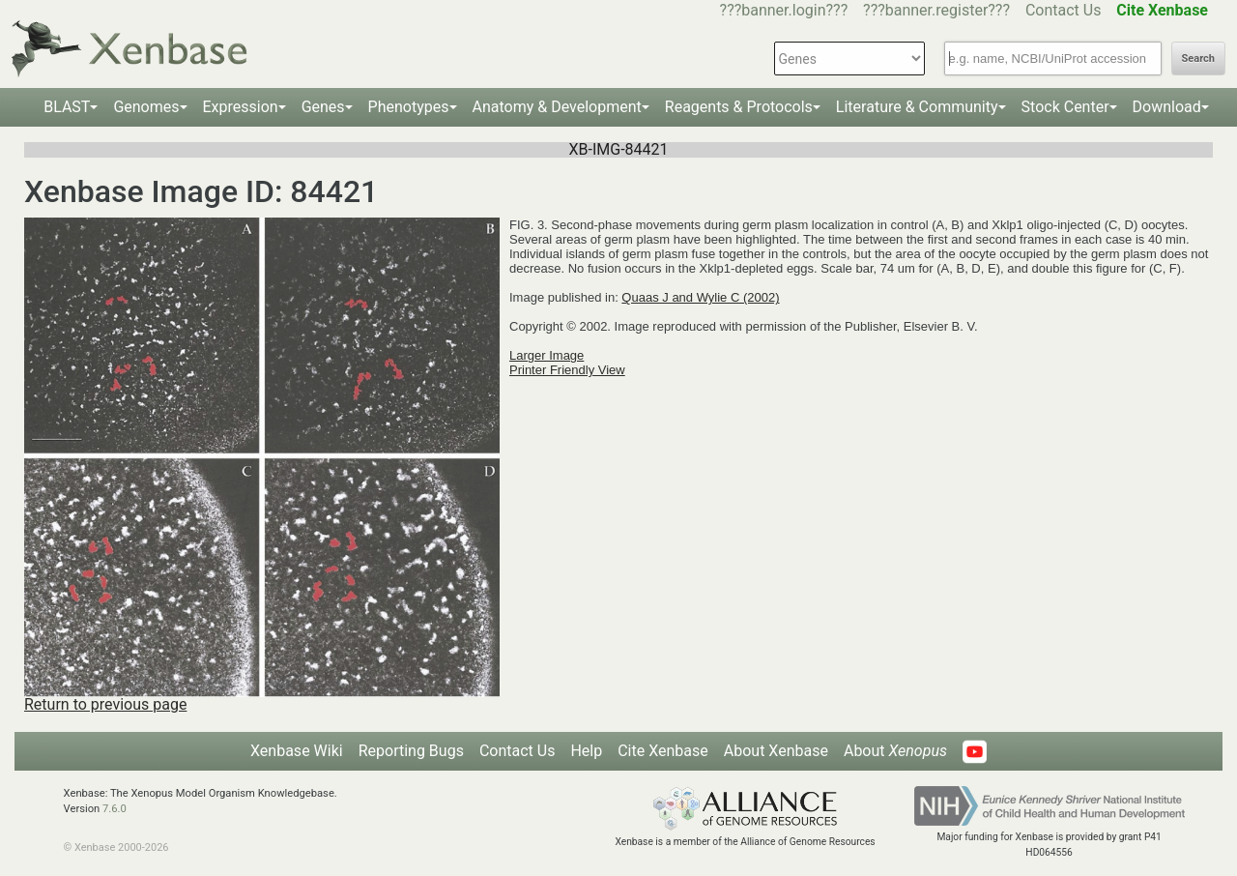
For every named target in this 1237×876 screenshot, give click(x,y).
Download (1167, 107)
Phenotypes (408, 107)
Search (1198, 58)
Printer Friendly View (567, 370)
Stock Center (1065, 107)
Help (586, 751)
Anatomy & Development (557, 107)
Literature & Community (917, 107)
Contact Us (1063, 10)
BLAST (66, 107)
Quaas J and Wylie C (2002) (700, 297)
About (895, 751)
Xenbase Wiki (296, 751)
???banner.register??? (936, 10)
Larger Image (546, 355)
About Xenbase (776, 751)
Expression (240, 107)
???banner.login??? (784, 10)
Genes (323, 107)
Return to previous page (105, 704)
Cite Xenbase (663, 751)
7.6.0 (114, 809)
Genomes (146, 107)
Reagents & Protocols (739, 107)
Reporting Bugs (411, 751)
